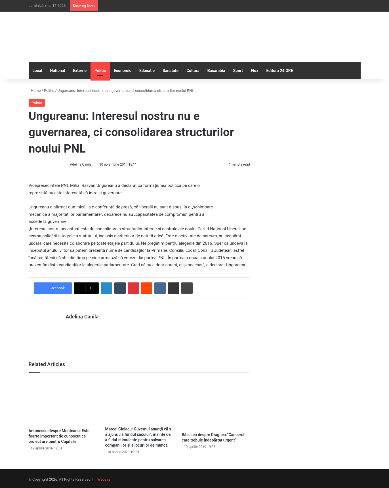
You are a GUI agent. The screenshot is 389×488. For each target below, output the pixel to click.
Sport (238, 70)
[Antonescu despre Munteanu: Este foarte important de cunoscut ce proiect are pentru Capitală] (63, 400)
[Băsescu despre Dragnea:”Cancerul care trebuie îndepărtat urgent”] (216, 402)
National (57, 70)
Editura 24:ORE (279, 70)
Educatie (147, 70)
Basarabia (216, 70)
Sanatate (170, 70)
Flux (254, 70)
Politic (100, 70)
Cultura (192, 70)
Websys (103, 478)
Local (37, 70)
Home (35, 90)
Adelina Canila (81, 164)
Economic (122, 70)
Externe (80, 70)
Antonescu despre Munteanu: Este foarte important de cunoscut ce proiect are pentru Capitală (59, 434)
